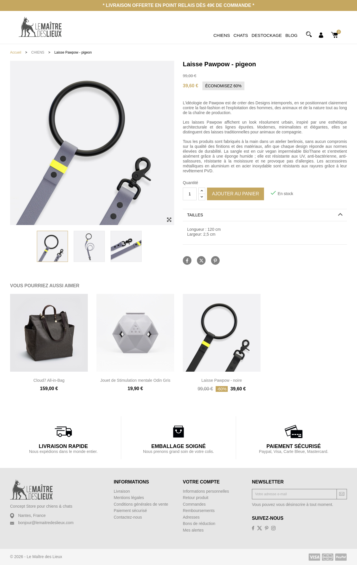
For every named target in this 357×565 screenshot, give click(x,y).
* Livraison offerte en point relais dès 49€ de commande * (178, 5)
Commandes (194, 504)
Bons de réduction (199, 523)
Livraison (122, 491)
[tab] (265, 215)
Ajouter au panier (235, 193)
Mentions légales (129, 497)
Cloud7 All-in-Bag (48, 380)
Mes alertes (193, 530)
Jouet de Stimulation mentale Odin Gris (135, 380)
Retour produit (195, 497)
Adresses (191, 517)
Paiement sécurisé (130, 510)
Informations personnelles (206, 491)
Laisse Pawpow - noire (222, 380)
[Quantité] (190, 194)
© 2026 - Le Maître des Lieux (36, 556)
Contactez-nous (128, 517)
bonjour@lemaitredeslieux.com (45, 522)
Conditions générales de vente (141, 504)
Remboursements (199, 510)
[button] (265, 215)
